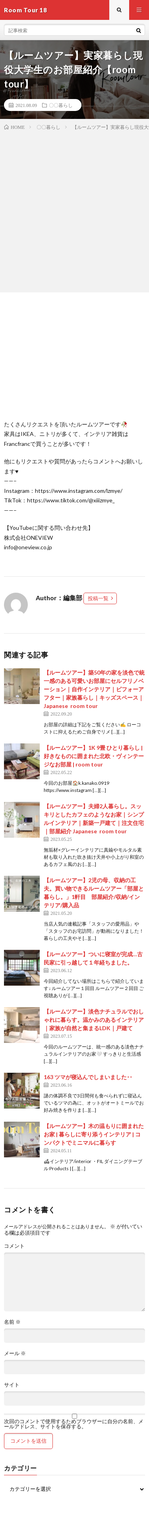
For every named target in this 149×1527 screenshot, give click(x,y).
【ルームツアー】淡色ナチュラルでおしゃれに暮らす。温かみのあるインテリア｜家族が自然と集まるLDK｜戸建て (94, 1019)
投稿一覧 (98, 598)
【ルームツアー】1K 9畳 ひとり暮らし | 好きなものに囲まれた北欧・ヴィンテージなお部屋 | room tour (94, 756)
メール (15, 1353)
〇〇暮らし (61, 105)
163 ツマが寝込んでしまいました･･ (88, 1077)
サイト (11, 1384)
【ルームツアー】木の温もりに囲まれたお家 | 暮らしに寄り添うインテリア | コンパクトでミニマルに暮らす (94, 1134)
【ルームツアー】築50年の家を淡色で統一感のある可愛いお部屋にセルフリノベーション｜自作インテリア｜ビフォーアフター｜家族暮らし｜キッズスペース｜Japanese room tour (94, 689)
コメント (14, 1246)
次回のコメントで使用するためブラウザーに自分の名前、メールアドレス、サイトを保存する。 (73, 1424)
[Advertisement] (74, 209)
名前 (12, 1322)
